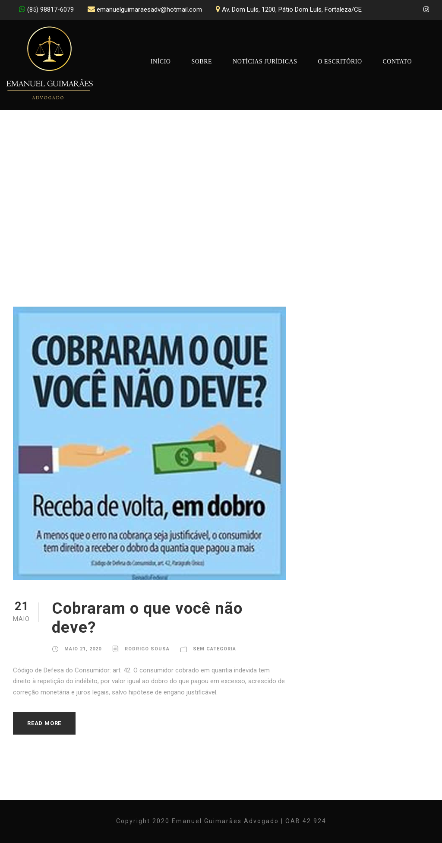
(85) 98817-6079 (50, 9)
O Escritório (340, 61)
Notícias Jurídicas (265, 61)
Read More (44, 723)
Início (161, 61)
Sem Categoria (214, 649)
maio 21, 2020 (82, 649)
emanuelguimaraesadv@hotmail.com (149, 9)
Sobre (201, 61)
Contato (397, 61)
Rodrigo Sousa (147, 649)
